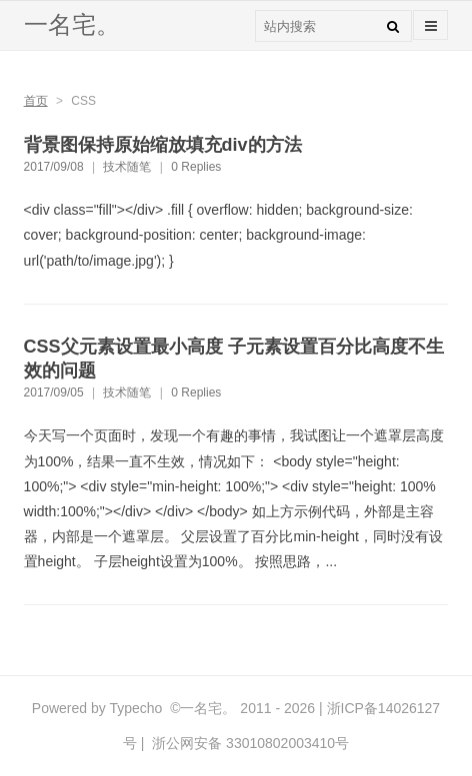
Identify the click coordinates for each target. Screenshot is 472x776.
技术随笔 (127, 167)
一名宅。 (72, 24)
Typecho (135, 708)
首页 (36, 101)
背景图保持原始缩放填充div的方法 (163, 145)
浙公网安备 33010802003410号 (248, 743)
